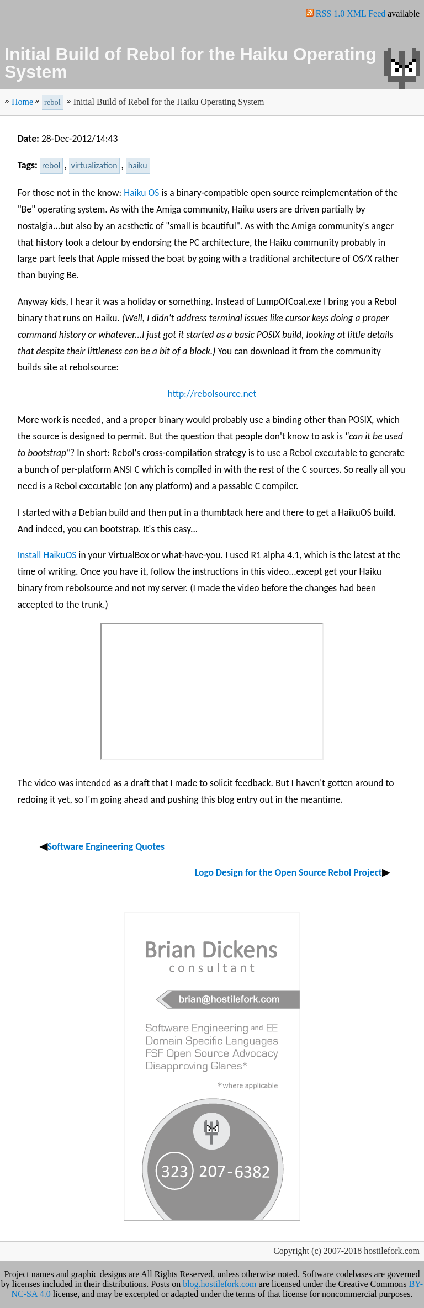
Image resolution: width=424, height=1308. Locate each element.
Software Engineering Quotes (106, 846)
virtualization (94, 165)
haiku (137, 165)
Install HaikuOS (47, 555)
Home (22, 102)
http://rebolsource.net (212, 394)
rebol (52, 102)
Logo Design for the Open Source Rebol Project (288, 872)
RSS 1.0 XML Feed (351, 13)
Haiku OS (141, 193)
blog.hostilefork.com (219, 1284)
